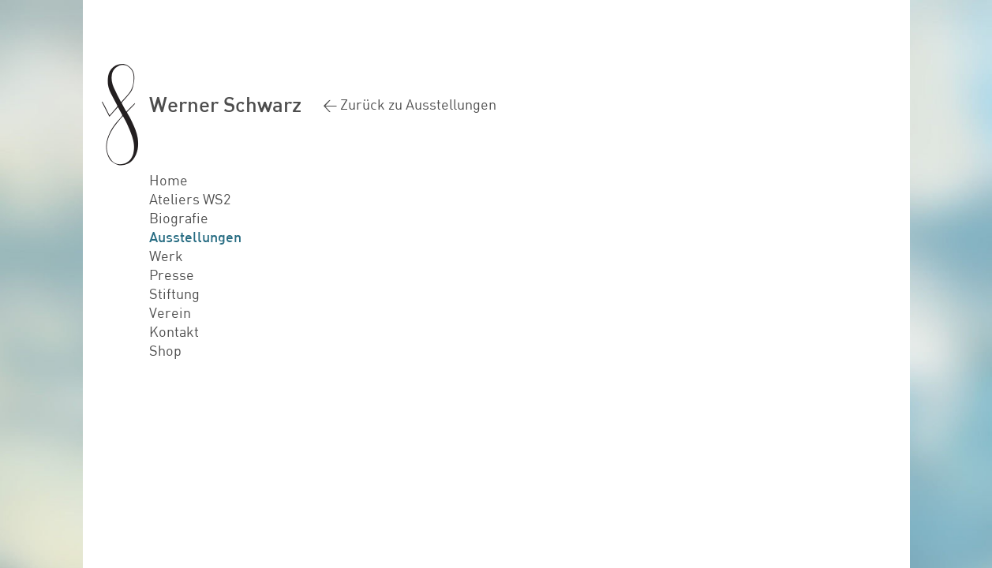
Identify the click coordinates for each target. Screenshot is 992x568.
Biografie (178, 217)
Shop (165, 350)
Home (168, 180)
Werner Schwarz (225, 104)
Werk (166, 255)
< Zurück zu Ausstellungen (409, 104)
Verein (170, 312)
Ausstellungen (195, 236)
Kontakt (174, 331)
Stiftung (174, 293)
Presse (171, 274)
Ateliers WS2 (189, 198)
